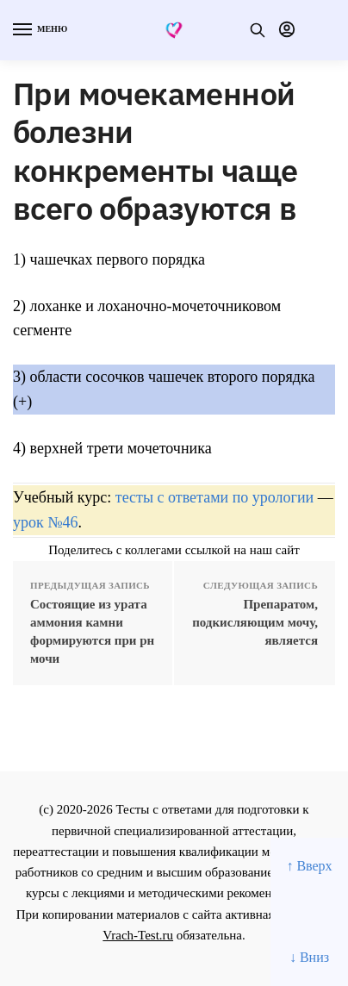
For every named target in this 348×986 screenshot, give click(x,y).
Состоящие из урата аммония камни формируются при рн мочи (92, 631)
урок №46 (45, 522)
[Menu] (39, 30)
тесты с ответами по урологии (214, 497)
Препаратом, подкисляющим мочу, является (255, 622)
